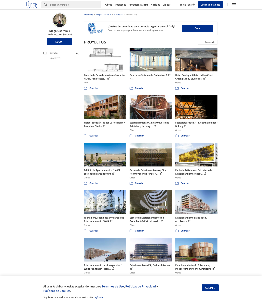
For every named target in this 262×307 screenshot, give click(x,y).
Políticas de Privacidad (140, 286)
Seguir (59, 42)
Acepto (210, 288)
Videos (167, 4)
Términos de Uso (113, 286)
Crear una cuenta (210, 5)
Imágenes (120, 4)
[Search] (75, 4)
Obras (108, 4)
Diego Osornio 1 (59, 31)
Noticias (155, 4)
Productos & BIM (138, 4)
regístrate (98, 297)
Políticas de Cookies (56, 291)
